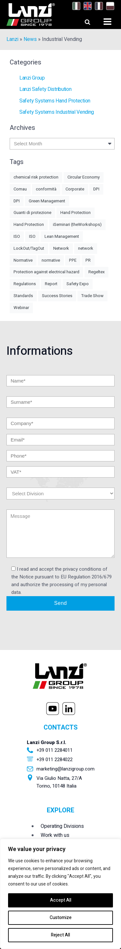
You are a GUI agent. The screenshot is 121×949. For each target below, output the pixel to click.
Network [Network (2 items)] (61, 248)
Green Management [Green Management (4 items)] (47, 201)
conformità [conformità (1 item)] (46, 189)
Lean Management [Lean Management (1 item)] (62, 236)
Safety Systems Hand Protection (54, 101)
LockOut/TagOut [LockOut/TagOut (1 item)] (29, 248)
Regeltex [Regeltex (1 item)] (96, 272)
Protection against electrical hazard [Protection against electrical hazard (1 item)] (46, 272)
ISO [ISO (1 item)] (17, 236)
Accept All (60, 900)
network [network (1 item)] (85, 248)
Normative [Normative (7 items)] (23, 260)
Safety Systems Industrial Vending (56, 112)
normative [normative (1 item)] (51, 260)
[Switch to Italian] (74, 6)
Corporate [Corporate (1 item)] (75, 189)
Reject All (60, 935)
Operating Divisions (62, 826)
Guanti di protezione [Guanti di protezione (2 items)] (32, 212)
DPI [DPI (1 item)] (17, 201)
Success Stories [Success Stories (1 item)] (57, 296)
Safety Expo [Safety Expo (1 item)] (77, 284)
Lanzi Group (32, 78)
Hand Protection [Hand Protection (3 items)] (29, 224)
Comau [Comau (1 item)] (20, 189)
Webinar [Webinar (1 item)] (21, 308)
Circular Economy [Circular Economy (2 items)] (83, 177)
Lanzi (12, 39)
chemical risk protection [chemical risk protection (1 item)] (36, 177)
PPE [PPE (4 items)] (72, 260)
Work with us (55, 835)
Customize (61, 917)
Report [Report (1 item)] (51, 284)
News (30, 39)
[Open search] (81, 20)
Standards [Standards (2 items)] (23, 296)
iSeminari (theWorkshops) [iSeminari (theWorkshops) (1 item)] (77, 224)
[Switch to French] (97, 6)
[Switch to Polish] (108, 6)
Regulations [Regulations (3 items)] (25, 284)
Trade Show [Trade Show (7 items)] (92, 296)
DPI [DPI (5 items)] (96, 189)
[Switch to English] (86, 6)
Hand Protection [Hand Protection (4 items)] (75, 212)
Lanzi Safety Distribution (45, 89)
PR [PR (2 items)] (88, 260)
